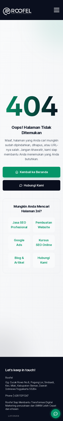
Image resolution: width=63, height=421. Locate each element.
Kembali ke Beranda (31, 172)
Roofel (9, 377)
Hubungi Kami (31, 185)
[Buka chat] (55, 413)
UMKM (38, 405)
